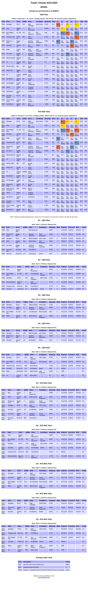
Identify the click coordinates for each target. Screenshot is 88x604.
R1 (58, 21)
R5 (76, 21)
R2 (62, 21)
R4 (71, 21)
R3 (67, 21)
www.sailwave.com (44, 577)
